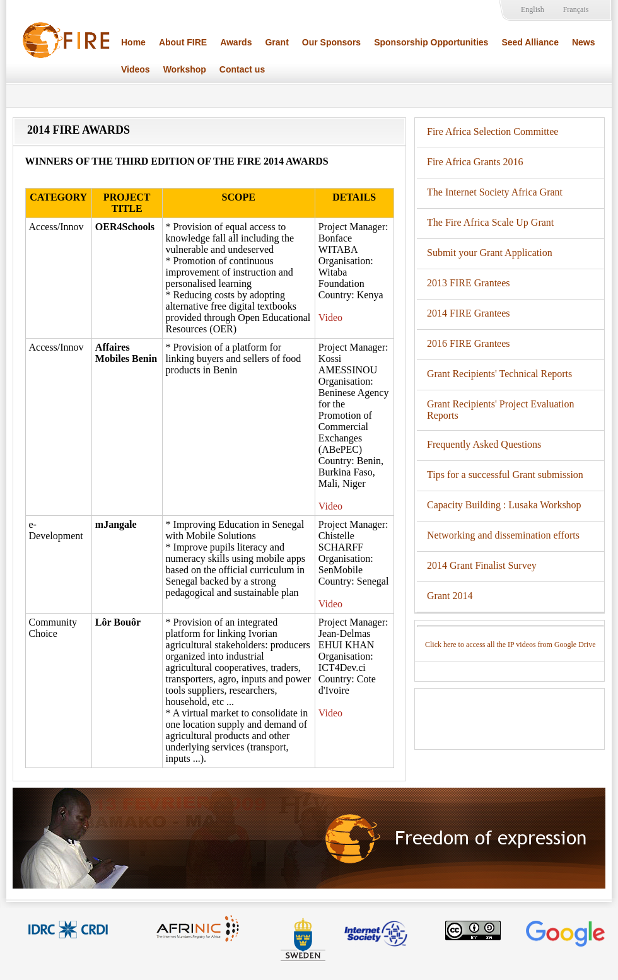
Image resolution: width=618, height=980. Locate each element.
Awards (236, 42)
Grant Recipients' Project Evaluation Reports (500, 410)
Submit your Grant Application (489, 252)
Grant (276, 42)
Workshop (184, 69)
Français (576, 9)
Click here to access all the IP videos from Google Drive (510, 644)
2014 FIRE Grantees (468, 313)
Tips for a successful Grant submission (505, 474)
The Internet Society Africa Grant (495, 192)
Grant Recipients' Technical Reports (499, 373)
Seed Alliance (530, 42)
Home (133, 42)
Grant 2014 (449, 595)
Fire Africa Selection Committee (492, 131)
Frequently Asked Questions (484, 444)
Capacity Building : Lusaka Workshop (504, 504)
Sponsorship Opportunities (431, 42)
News (583, 42)
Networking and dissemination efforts (503, 535)
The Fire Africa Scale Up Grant (490, 222)
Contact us (242, 69)
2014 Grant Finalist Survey (482, 565)
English (532, 9)
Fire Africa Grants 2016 (475, 161)
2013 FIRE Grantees (468, 282)
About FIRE (183, 42)
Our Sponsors (331, 42)
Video (330, 317)
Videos (135, 69)
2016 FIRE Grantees (468, 343)
